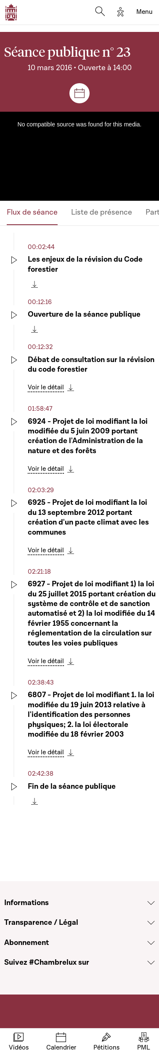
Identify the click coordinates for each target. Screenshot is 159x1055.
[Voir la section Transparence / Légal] (151, 922)
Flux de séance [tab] (32, 212)
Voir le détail (46, 387)
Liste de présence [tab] (101, 212)
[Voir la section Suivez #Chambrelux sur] (151, 962)
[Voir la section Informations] (151, 903)
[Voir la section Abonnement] (151, 943)
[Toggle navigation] (144, 12)
